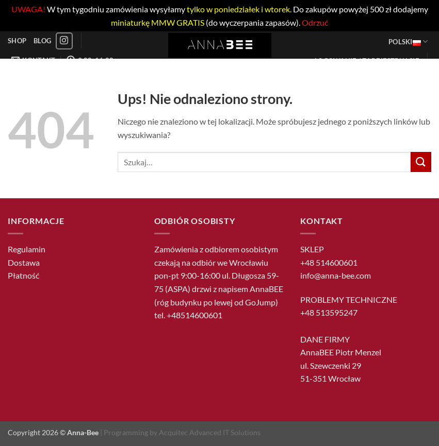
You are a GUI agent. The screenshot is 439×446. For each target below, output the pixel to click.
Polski (408, 41)
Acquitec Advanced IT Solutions (210, 432)
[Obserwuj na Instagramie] (64, 40)
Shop (17, 41)
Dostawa (24, 262)
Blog (42, 41)
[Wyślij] (421, 162)
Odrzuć (315, 22)
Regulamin (26, 249)
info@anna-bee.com (335, 275)
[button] (367, 61)
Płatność (23, 275)
